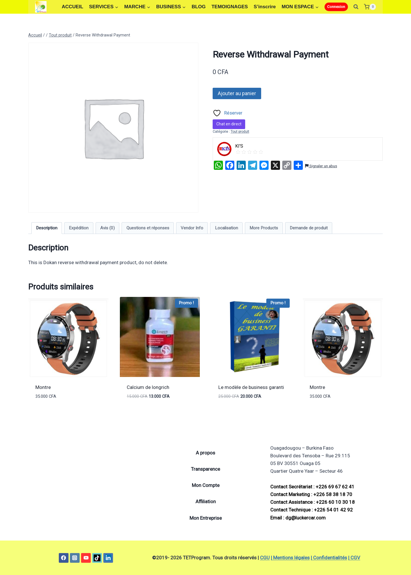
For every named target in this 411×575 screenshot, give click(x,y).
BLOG (199, 6)
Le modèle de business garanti (251, 387)
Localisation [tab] (226, 228)
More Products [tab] (263, 228)
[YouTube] (86, 558)
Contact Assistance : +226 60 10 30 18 (312, 502)
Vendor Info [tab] (192, 228)
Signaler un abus (321, 166)
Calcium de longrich (148, 387)
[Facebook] (63, 558)
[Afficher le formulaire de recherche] (356, 7)
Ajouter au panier (237, 93)
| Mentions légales (290, 557)
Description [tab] (46, 228)
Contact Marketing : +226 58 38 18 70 (311, 494)
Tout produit (240, 132)
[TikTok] (97, 558)
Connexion (336, 6)
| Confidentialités (329, 557)
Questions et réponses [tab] (147, 228)
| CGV (354, 557)
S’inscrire (265, 6)
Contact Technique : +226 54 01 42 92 (311, 510)
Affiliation (206, 501)
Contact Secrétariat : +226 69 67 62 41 (312, 487)
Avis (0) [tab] (107, 228)
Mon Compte (205, 485)
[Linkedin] (108, 558)
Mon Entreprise (206, 518)
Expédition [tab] (78, 228)
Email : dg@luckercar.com (298, 518)
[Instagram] (75, 558)
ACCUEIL (72, 6)
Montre (43, 387)
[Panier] (370, 7)
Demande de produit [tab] (309, 228)
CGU (265, 557)
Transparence (205, 469)
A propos (205, 453)
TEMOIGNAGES (229, 6)
